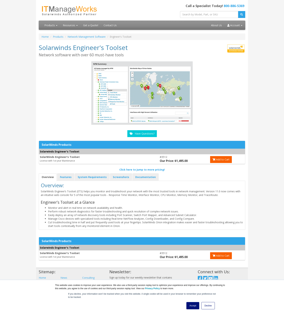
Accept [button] (192, 305)
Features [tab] (66, 177)
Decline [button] (208, 305)
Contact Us (110, 25)
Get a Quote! (90, 25)
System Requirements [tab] (92, 177)
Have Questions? (142, 133)
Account (234, 25)
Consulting (88, 277)
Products (50, 25)
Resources (70, 25)
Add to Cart (220, 159)
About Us (216, 25)
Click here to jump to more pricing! (142, 169)
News (63, 277)
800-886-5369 (234, 6)
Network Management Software (87, 36)
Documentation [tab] (145, 177)
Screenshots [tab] (121, 177)
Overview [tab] (48, 177)
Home (45, 36)
